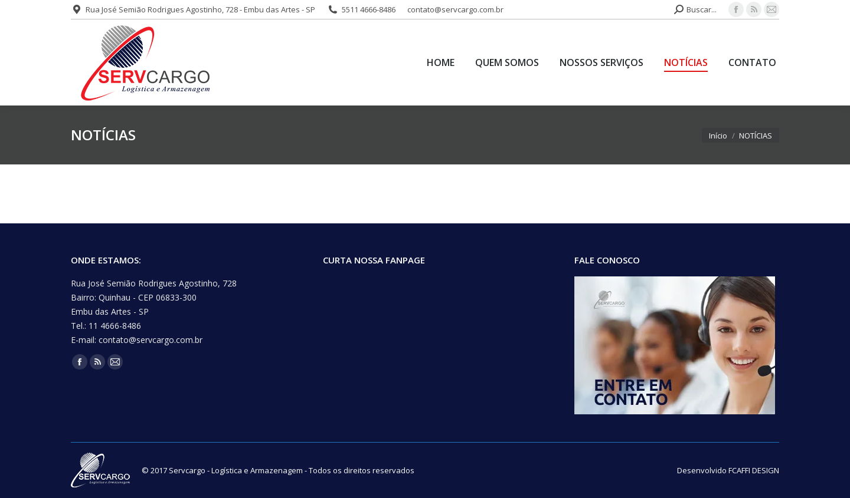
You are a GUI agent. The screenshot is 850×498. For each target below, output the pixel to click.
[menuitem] (441, 62)
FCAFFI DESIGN (753, 470)
